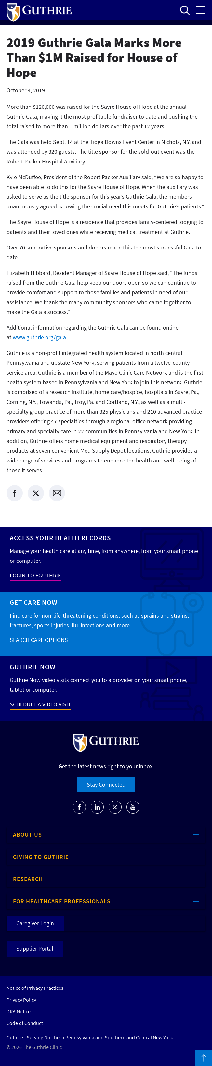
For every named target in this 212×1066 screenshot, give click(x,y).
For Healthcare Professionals (62, 901)
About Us (27, 834)
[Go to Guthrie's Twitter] (115, 807)
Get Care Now (34, 602)
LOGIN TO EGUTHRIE (35, 575)
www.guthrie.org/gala (39, 337)
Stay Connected (106, 784)
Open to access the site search (185, 10)
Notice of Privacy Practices (35, 988)
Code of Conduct (25, 1023)
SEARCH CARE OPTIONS (39, 640)
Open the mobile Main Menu (200, 10)
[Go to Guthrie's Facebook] (79, 807)
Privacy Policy (21, 999)
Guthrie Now (33, 666)
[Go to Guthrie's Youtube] (132, 807)
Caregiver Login (35, 923)
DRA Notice (19, 1011)
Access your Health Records (60, 537)
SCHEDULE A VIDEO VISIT (40, 704)
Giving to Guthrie (41, 856)
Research (28, 879)
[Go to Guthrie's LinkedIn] (97, 807)
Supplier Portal (34, 948)
